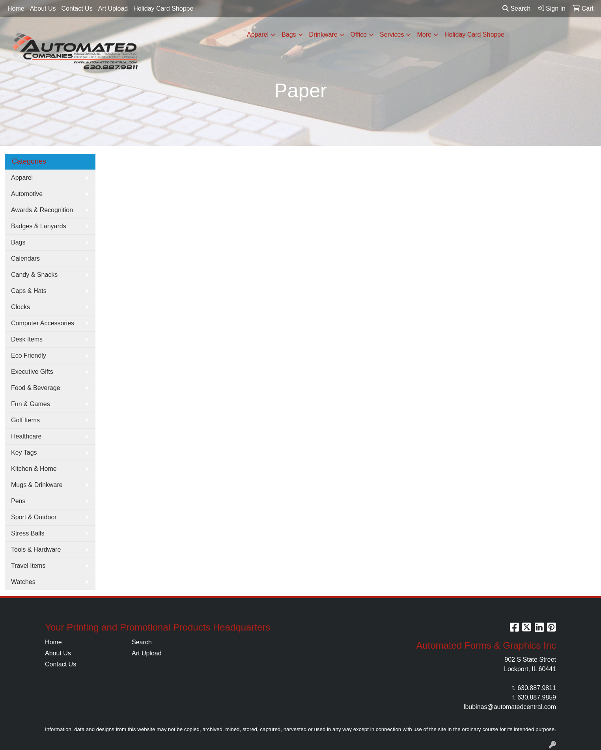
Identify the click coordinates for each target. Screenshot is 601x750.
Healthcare (26, 436)
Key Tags (24, 452)
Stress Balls (27, 533)
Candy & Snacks (34, 274)
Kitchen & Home (34, 468)
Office (359, 34)
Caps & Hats (29, 290)
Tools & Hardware (36, 549)
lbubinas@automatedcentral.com (510, 706)
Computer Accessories (42, 323)
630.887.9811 (536, 688)
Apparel (258, 34)
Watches (23, 581)
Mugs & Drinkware (37, 484)
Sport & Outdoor (34, 517)
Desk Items (27, 339)
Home (15, 8)
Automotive (27, 193)
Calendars (25, 258)
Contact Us (77, 8)
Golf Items (25, 420)
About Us (43, 8)
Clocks (20, 307)
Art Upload (113, 8)
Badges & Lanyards (38, 226)
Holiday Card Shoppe (163, 8)
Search (516, 8)
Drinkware (323, 34)
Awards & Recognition (42, 210)
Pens (18, 501)
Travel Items (28, 565)
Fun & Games (30, 404)
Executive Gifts (32, 371)
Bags (289, 34)
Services (392, 34)
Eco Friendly (28, 355)
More (424, 34)
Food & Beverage (35, 387)
